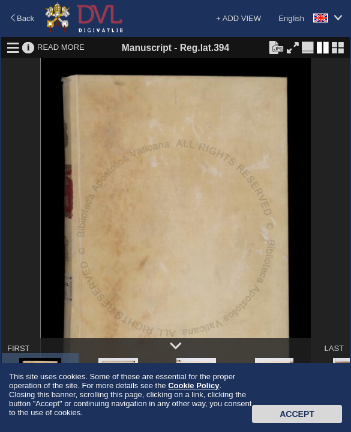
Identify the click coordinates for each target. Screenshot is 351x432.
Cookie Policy (193, 385)
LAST (334, 348)
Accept (297, 414)
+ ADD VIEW (238, 18)
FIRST (18, 348)
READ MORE (61, 47)
